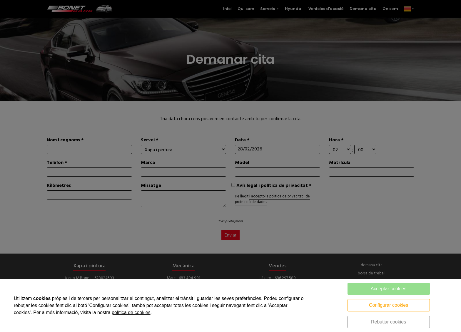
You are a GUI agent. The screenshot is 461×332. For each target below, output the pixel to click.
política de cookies (131, 312)
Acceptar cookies (389, 288)
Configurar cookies (388, 305)
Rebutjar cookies (388, 321)
